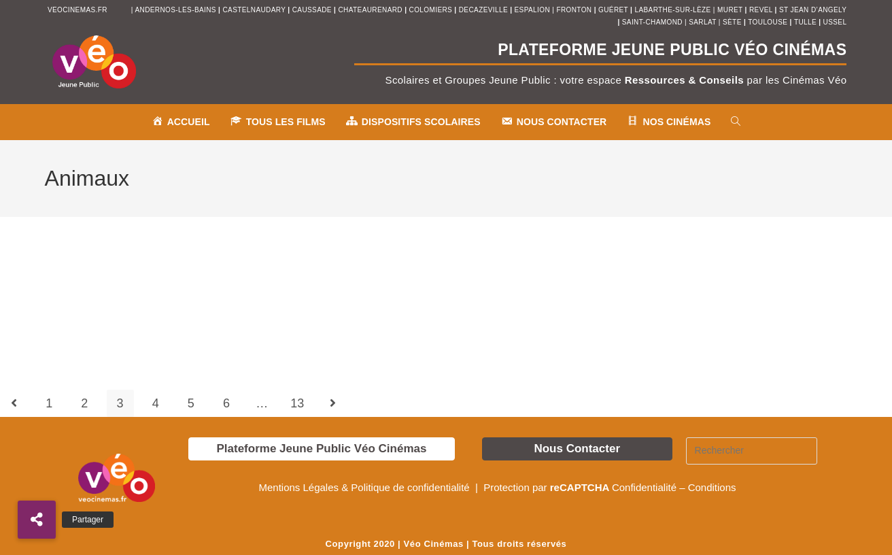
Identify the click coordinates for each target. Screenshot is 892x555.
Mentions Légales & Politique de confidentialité (365, 487)
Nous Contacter (577, 448)
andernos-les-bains (175, 10)
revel (760, 10)
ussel (835, 22)
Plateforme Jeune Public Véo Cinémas (321, 448)
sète (733, 22)
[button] (37, 520)
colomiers (431, 10)
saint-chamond (652, 22)
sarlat (702, 22)
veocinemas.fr (77, 10)
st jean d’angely (812, 10)
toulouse (768, 22)
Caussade (312, 10)
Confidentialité (644, 487)
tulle (806, 22)
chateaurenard (372, 10)
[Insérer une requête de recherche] (752, 451)
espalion (532, 10)
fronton (573, 10)
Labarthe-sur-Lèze (672, 10)
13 (297, 403)
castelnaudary (255, 10)
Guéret (613, 10)
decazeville (484, 10)
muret (731, 10)
